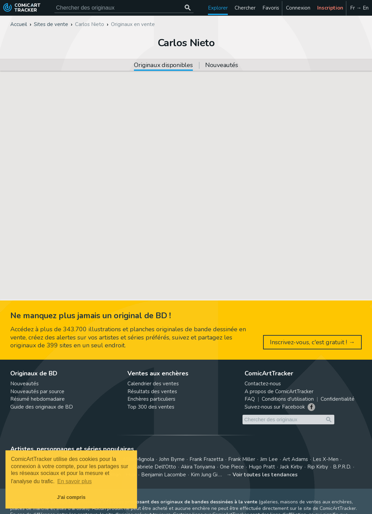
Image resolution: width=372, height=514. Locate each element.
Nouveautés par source (37, 391)
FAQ (250, 399)
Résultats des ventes (152, 391)
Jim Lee (269, 459)
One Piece (232, 466)
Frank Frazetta (206, 459)
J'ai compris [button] (71, 497)
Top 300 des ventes (150, 406)
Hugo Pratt (262, 466)
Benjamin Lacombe (163, 474)
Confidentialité (338, 399)
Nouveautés (221, 65)
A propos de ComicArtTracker (279, 391)
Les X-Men (325, 459)
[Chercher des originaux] (188, 8)
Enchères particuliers (151, 399)
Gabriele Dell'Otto (154, 466)
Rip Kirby (317, 466)
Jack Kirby (291, 466)
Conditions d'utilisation (288, 399)
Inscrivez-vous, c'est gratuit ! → (312, 342)
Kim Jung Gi (204, 474)
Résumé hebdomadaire (37, 399)
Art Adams (295, 459)
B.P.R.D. (342, 466)
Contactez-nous (263, 383)
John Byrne (172, 459)
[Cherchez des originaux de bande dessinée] (124, 7)
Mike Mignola (138, 459)
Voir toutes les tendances (265, 474)
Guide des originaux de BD (41, 406)
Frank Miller (241, 459)
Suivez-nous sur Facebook (275, 406)
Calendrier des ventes (153, 383)
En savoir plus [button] (74, 481)
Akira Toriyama (198, 466)
